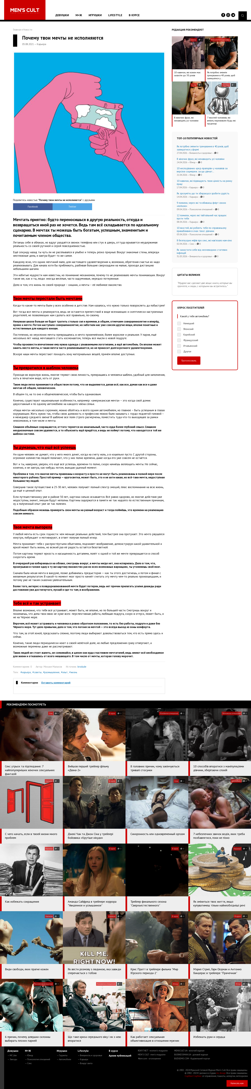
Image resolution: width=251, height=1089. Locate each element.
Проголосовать (188, 360)
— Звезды (12, 1059)
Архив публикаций (120, 1055)
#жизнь (73, 672)
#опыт (64, 672)
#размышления (51, 672)
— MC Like (12, 1055)
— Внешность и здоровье (90, 1055)
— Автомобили (64, 1059)
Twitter (70, 206)
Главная (17, 29)
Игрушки (95, 15)
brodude (82, 666)
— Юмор (29, 1055)
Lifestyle (115, 15)
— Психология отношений (37, 1059)
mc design (221, 1073)
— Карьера (83, 1059)
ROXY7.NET (153, 1050)
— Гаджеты (62, 1055)
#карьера (26, 672)
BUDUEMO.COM (192, 1058)
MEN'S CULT (152, 1054)
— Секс (28, 1063)
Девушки (62, 15)
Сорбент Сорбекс (193, 1076)
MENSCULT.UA (189, 1050)
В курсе (134, 15)
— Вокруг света (85, 1063)
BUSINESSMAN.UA (191, 1054)
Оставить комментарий (55, 682)
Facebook (32, 206)
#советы (37, 672)
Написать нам (237, 1083)
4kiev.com (149, 1058)
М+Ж (79, 15)
